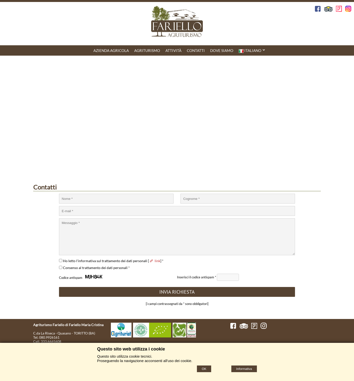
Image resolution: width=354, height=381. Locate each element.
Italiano (252, 50)
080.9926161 (49, 337)
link (154, 261)
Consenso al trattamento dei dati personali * (94, 268)
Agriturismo (147, 50)
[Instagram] (264, 327)
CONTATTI (196, 50)
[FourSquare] (254, 327)
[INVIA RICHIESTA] (177, 292)
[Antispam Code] (228, 277)
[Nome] (116, 199)
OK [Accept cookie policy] (204, 369)
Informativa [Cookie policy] (244, 369)
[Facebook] (233, 327)
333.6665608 (51, 341)
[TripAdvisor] (243, 327)
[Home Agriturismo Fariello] (177, 22)
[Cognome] (237, 199)
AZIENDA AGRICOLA (111, 50)
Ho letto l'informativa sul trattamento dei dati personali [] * (111, 261)
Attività (173, 50)
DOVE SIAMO (221, 50)
